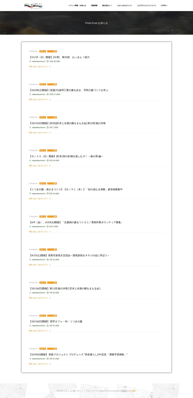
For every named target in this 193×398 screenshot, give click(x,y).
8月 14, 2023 (52, 193)
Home (164, 5)
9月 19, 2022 (52, 325)
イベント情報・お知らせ (77, 5)
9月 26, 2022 (52, 293)
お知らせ (43, 51)
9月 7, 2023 (52, 127)
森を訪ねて (107, 5)
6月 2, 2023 (52, 226)
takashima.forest (37, 61)
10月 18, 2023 (53, 61)
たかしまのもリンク (124, 5)
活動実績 (94, 5)
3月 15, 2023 (52, 259)
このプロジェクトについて (146, 5)
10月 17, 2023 (53, 94)
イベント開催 (52, 51)
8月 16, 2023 (52, 160)
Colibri (133, 391)
